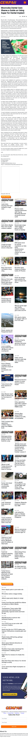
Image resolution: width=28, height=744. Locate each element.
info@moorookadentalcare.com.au (13, 149)
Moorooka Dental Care (21, 19)
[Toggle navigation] (25, 3)
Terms (4, 713)
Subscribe (14, 726)
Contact (22, 713)
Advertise (17, 713)
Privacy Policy (10, 713)
